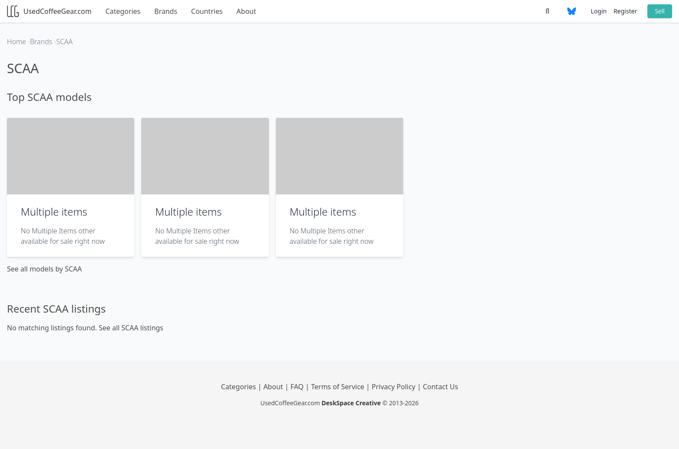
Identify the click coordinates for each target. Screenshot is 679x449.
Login (599, 11)
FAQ (298, 386)
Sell (660, 11)
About (246, 11)
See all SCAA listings (131, 328)
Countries (207, 11)
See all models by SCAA (44, 269)
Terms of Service (338, 386)
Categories (122, 11)
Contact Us (440, 386)
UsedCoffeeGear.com (49, 11)
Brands (165, 11)
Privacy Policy (394, 386)
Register (625, 11)
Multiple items (54, 211)
